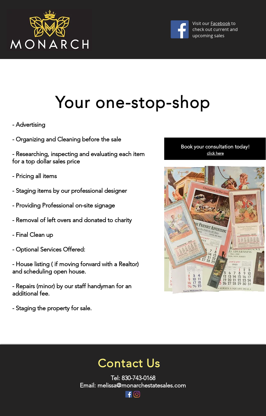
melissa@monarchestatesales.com (141, 385)
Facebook (220, 23)
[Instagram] (137, 394)
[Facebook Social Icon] (128, 394)
